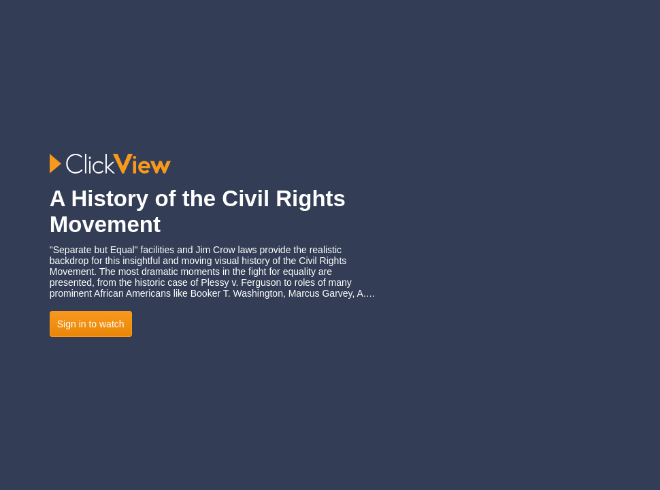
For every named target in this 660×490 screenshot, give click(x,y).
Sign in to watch (91, 323)
